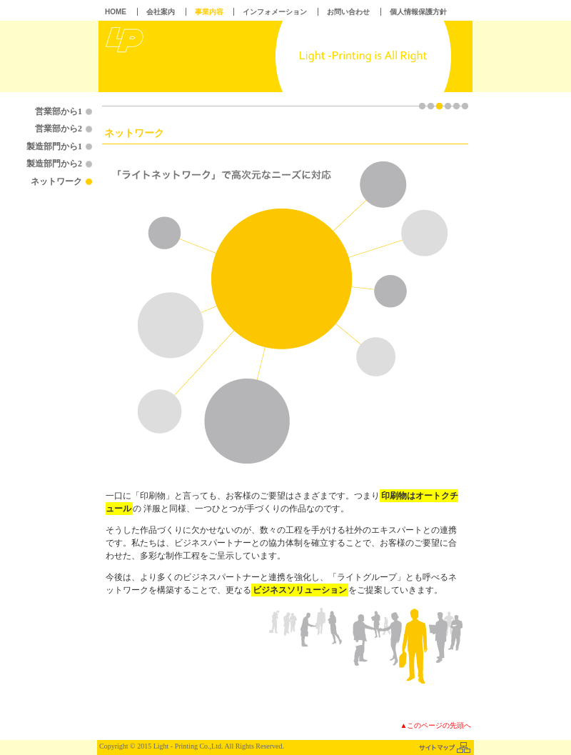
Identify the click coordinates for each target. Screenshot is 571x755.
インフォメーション (275, 12)
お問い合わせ (348, 12)
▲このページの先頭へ (436, 725)
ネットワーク (56, 181)
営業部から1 (58, 111)
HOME (115, 12)
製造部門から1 (54, 146)
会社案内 (160, 12)
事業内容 (209, 12)
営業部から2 (58, 129)
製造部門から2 (54, 164)
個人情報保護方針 (418, 12)
